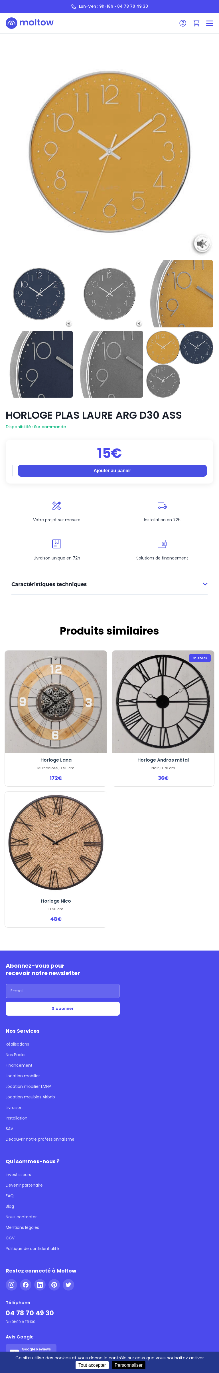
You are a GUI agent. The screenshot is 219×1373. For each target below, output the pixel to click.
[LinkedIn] (40, 1285)
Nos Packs (15, 1055)
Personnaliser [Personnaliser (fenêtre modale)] (129, 1365)
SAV (9, 1129)
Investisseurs (18, 1174)
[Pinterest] (54, 1285)
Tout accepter (92, 1365)
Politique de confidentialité (32, 1248)
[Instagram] (11, 1285)
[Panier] (196, 23)
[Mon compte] (183, 23)
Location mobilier (23, 1076)
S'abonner (63, 1008)
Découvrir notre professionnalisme (40, 1139)
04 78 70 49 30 (30, 1313)
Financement (19, 1065)
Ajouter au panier (112, 470)
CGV (10, 1238)
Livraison (14, 1107)
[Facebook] (25, 1285)
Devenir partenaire (24, 1185)
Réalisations (17, 1044)
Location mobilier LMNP (28, 1086)
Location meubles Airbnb (30, 1097)
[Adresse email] (63, 991)
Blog (10, 1206)
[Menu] (209, 23)
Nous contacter (21, 1217)
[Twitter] (68, 1285)
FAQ (10, 1196)
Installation (16, 1118)
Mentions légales (22, 1227)
